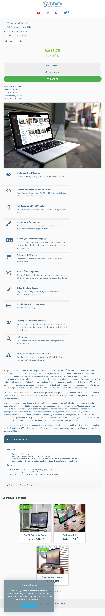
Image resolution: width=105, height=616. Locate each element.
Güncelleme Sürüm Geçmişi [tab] (20, 490)
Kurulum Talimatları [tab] (17, 445)
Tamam (30, 605)
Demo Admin (53, 72)
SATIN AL (52, 79)
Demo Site (52, 66)
